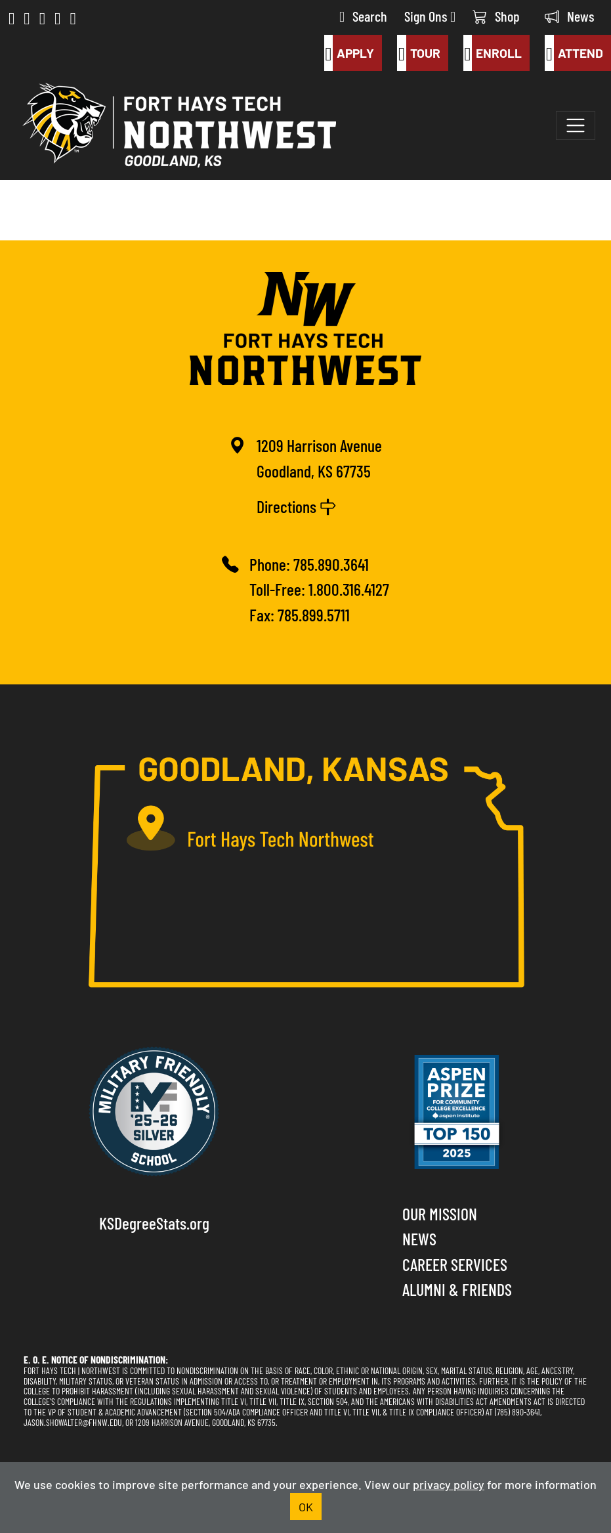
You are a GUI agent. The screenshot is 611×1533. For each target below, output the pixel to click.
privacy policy (448, 1484)
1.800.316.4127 (348, 588)
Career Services (454, 1263)
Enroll (492, 52)
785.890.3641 (331, 563)
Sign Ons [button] (429, 15)
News (570, 15)
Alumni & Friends (457, 1288)
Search (363, 15)
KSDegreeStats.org (154, 1222)
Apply (349, 52)
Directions (297, 505)
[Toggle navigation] (575, 125)
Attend (574, 52)
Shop (496, 15)
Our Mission (439, 1213)
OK (306, 1506)
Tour (418, 52)
